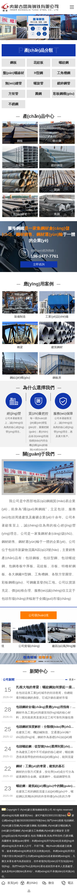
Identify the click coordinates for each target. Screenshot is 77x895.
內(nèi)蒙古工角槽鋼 (32, 830)
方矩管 (13, 93)
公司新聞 (8, 679)
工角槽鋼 (63, 73)
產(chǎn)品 (29, 887)
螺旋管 (38, 83)
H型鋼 (38, 73)
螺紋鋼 (64, 62)
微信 (48, 883)
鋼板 (13, 62)
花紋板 (38, 62)
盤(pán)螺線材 (13, 73)
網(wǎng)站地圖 (10, 815)
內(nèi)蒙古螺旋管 (54, 830)
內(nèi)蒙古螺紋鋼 (58, 825)
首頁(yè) (9, 883)
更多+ (72, 679)
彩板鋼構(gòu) (63, 93)
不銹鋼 (13, 104)
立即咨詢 (39, 264)
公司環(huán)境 (38, 615)
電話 (67, 883)
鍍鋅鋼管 (63, 83)
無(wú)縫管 (13, 83)
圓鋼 (38, 93)
